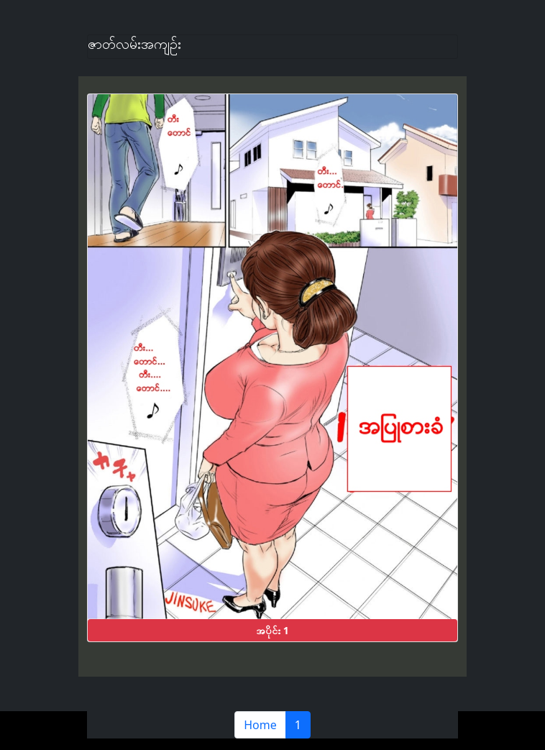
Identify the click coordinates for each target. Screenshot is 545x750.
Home (260, 725)
